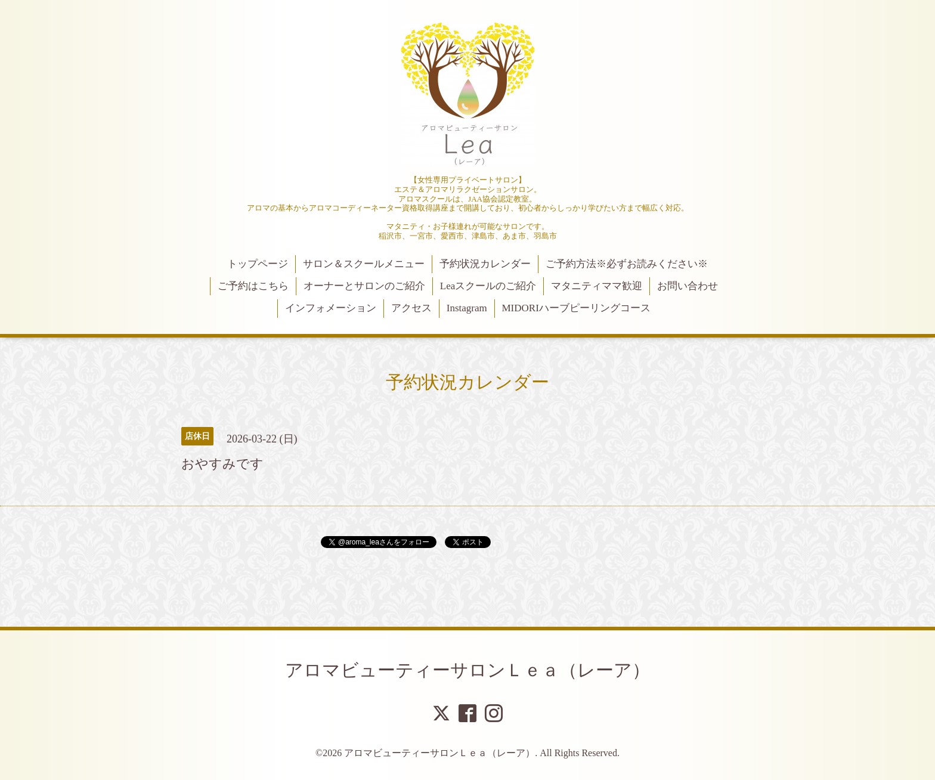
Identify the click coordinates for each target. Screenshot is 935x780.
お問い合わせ (687, 286)
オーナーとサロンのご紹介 (364, 286)
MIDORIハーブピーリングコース (575, 308)
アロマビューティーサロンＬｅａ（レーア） (467, 670)
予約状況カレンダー (485, 264)
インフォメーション (330, 308)
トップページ (257, 264)
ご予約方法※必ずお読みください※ (627, 264)
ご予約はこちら (253, 286)
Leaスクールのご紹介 (488, 286)
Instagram (467, 308)
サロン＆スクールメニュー (364, 264)
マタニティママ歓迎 (596, 286)
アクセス (411, 308)
